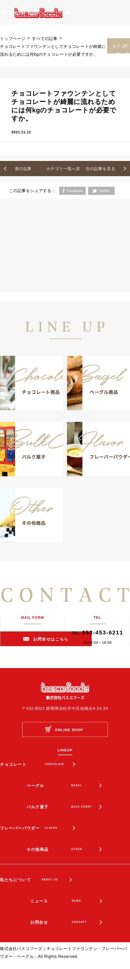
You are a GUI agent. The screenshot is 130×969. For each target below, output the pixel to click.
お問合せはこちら (51, 639)
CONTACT (83, 13)
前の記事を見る (30, 169)
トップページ (12, 38)
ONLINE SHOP (25, 13)
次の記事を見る (100, 169)
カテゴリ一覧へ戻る (120, 48)
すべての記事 (44, 38)
